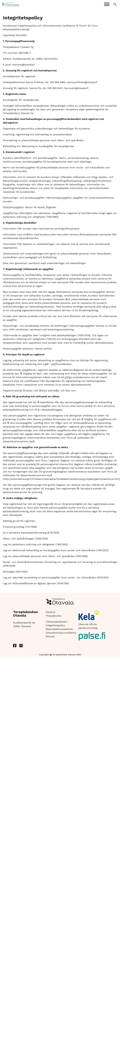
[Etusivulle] (15, 4)
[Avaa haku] (115, 4)
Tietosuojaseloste (56, 621)
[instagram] (21, 645)
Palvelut (50, 612)
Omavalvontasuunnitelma (61, 632)
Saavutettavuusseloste (59, 629)
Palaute (50, 636)
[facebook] (14, 645)
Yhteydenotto (53, 615)
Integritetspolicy (55, 625)
